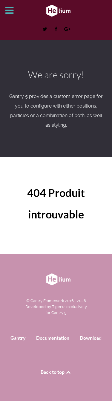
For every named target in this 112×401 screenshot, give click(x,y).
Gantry (18, 338)
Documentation (52, 338)
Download (91, 338)
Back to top (56, 372)
